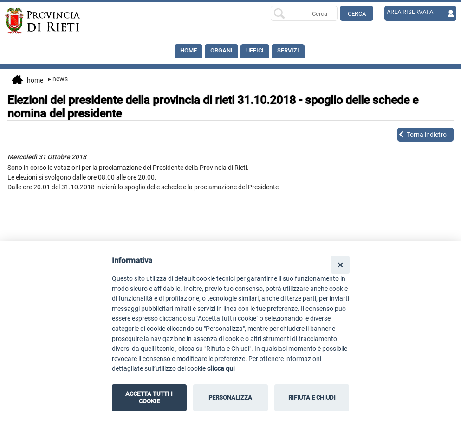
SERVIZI (294, 51)
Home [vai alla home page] (27, 80)
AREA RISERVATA (412, 12)
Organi (224, 51)
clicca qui (221, 369)
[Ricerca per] (304, 13)
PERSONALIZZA (230, 397)
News (58, 79)
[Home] (50, 20)
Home (189, 51)
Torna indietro (427, 134)
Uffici (259, 51)
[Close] (340, 265)
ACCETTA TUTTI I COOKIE (149, 397)
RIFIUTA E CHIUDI (312, 397)
